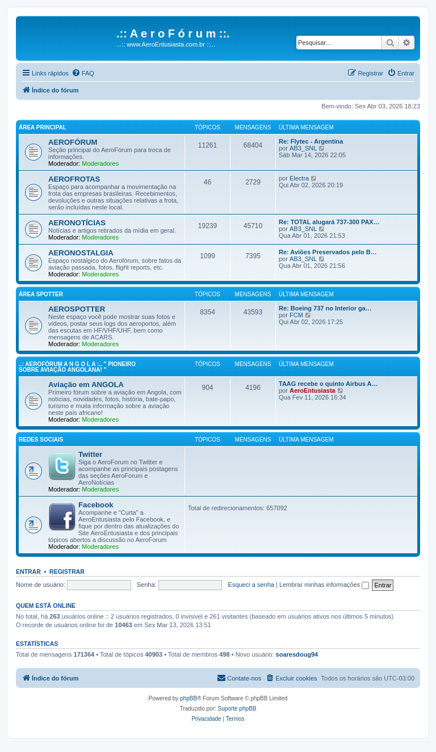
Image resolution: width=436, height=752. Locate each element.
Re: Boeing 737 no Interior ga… (325, 308)
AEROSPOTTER (76, 309)
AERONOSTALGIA (81, 253)
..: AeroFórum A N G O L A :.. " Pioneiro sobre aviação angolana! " (77, 367)
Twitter (90, 454)
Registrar (67, 571)
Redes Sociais (41, 439)
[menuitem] (83, 73)
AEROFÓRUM (72, 142)
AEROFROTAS (74, 179)
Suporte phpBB (237, 708)
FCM (296, 315)
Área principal (42, 127)
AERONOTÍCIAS (77, 223)
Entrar (28, 571)
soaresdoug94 (297, 654)
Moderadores (100, 163)
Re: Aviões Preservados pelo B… (328, 252)
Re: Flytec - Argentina (311, 141)
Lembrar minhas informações (324, 584)
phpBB (188, 698)
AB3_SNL (303, 148)
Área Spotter (41, 294)
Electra (299, 178)
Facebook (96, 505)
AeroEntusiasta (313, 390)
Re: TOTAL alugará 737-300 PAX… (329, 222)
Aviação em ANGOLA (86, 384)
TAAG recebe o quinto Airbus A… (328, 383)
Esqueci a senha (251, 584)
